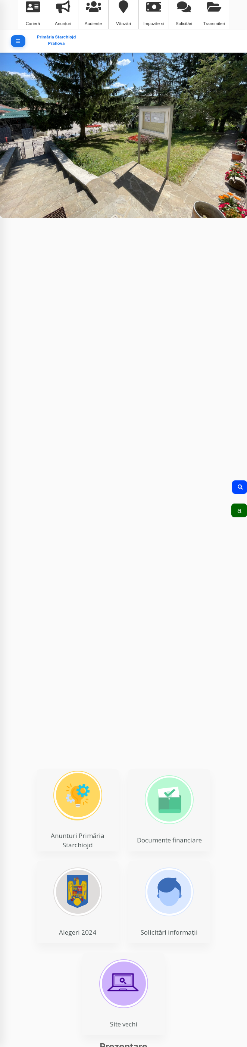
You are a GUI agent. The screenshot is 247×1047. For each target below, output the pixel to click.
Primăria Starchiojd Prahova (56, 40)
